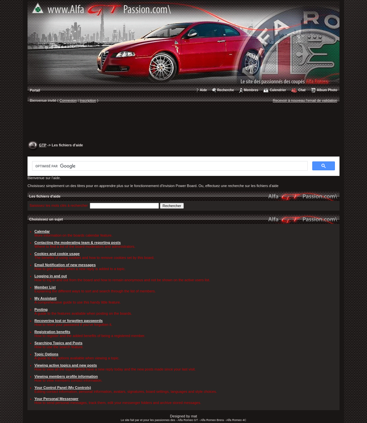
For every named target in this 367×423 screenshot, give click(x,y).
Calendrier (278, 90)
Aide (203, 90)
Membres (251, 90)
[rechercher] (169, 166)
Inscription (88, 100)
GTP (42, 145)
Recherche (225, 90)
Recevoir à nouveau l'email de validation (305, 100)
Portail (35, 90)
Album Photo (327, 90)
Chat (301, 90)
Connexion (68, 100)
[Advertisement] (183, 123)
